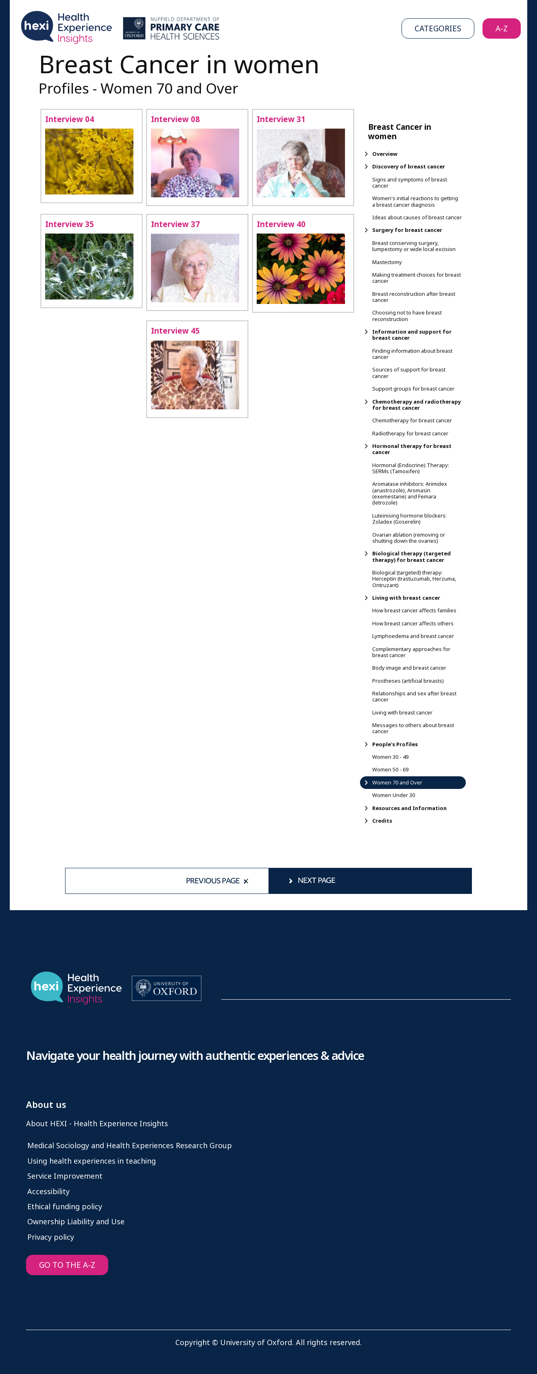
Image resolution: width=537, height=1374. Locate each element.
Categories (438, 28)
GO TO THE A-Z (67, 1265)
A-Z (502, 28)
